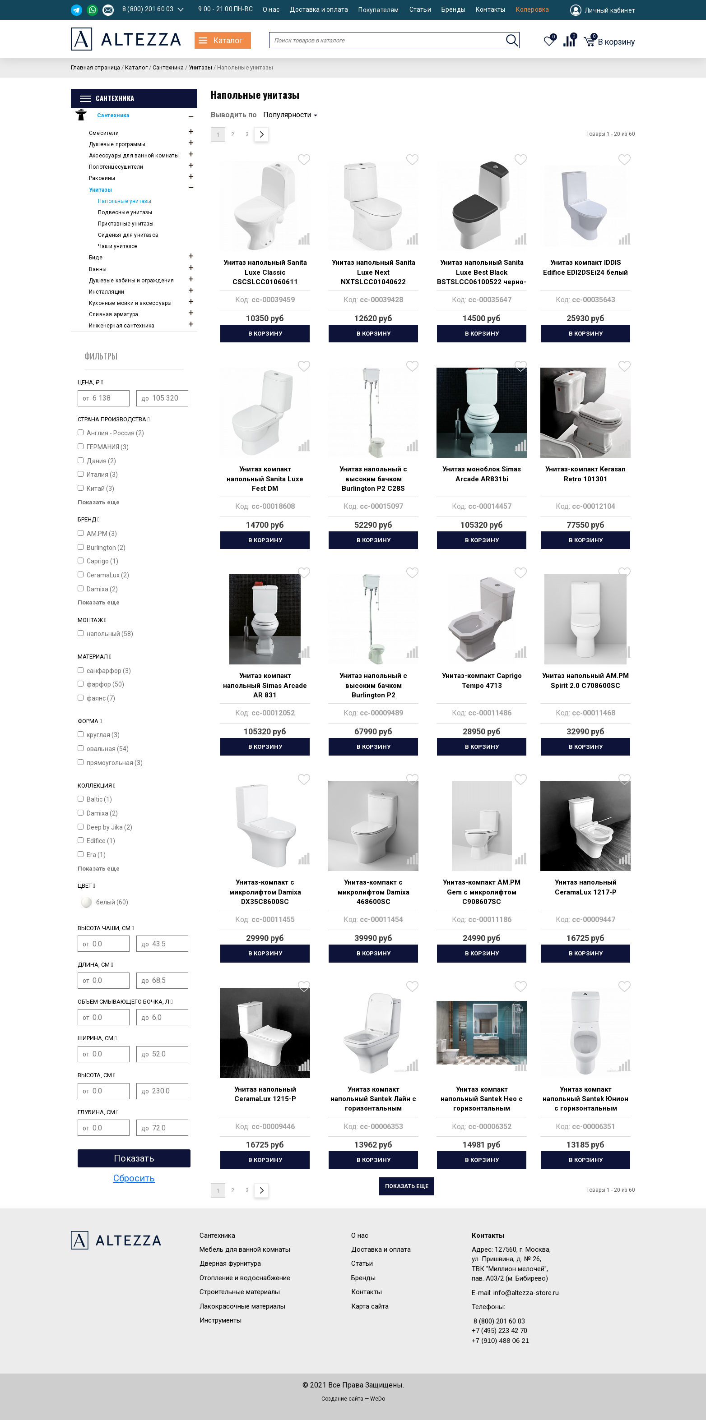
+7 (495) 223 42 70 (499, 1331)
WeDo (377, 1399)
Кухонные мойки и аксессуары (130, 303)
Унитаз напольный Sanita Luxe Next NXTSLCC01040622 (373, 272)
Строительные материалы (240, 1292)
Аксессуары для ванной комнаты (134, 155)
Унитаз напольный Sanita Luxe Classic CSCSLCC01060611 (265, 272)
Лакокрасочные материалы (242, 1306)
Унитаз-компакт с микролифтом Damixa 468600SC (373, 892)
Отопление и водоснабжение (245, 1278)
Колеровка (532, 10)
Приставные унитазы (126, 224)
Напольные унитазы (124, 201)
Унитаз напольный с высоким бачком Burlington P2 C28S (373, 479)
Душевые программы (117, 144)
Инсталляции (106, 292)
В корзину (265, 333)
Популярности (290, 115)
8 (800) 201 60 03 (147, 9)
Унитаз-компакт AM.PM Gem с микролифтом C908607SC (481, 892)
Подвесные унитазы (125, 212)
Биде (95, 257)
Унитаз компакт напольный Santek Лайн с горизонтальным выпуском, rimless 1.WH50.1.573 (373, 1108)
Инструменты (221, 1320)
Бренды (453, 10)
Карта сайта (370, 1306)
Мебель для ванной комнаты (245, 1249)
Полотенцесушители (116, 167)
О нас (271, 10)
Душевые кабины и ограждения (131, 280)
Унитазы (100, 190)
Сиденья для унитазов (128, 235)
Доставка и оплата (319, 10)
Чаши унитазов (118, 246)
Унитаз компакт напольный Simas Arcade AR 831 (265, 685)
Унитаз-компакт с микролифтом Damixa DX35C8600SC (265, 892)
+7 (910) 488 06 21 (500, 1340)
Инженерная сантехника (121, 326)
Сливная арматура (113, 314)
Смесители (104, 133)
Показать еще (406, 1186)
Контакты (491, 10)
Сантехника (113, 115)
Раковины (102, 178)
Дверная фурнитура (230, 1263)
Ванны (98, 269)
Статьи (420, 10)
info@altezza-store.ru (526, 1293)
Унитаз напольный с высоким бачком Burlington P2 (373, 685)
